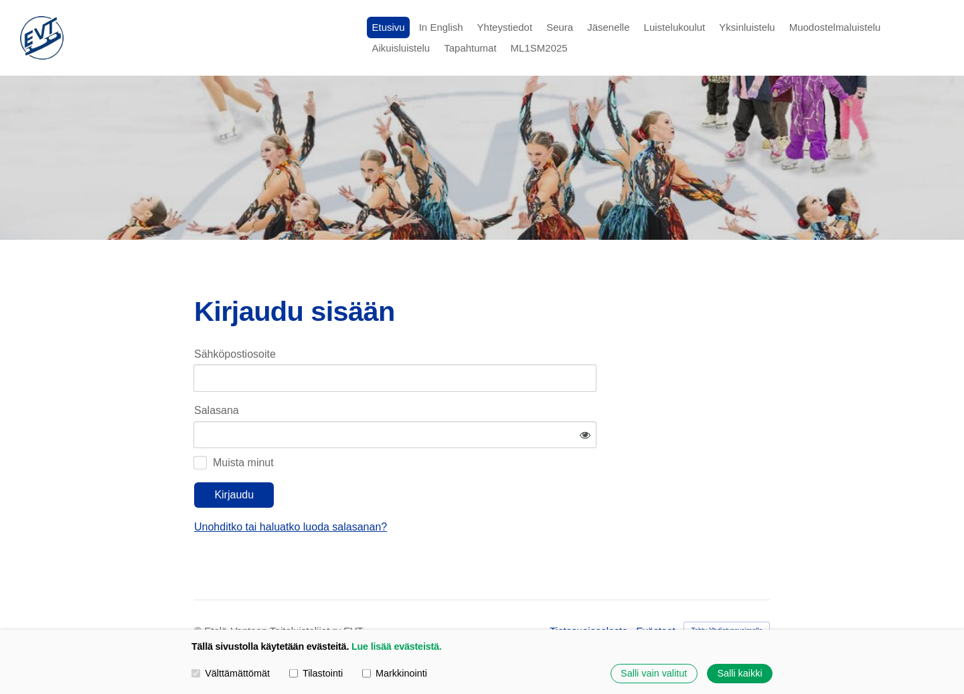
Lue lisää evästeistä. (396, 646)
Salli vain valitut (654, 673)
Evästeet (655, 591)
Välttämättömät (230, 673)
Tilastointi (316, 673)
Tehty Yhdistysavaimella (726, 590)
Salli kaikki (739, 673)
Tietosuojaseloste (588, 591)
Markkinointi (394, 673)
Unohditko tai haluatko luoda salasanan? (419, 487)
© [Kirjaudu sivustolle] (199, 591)
